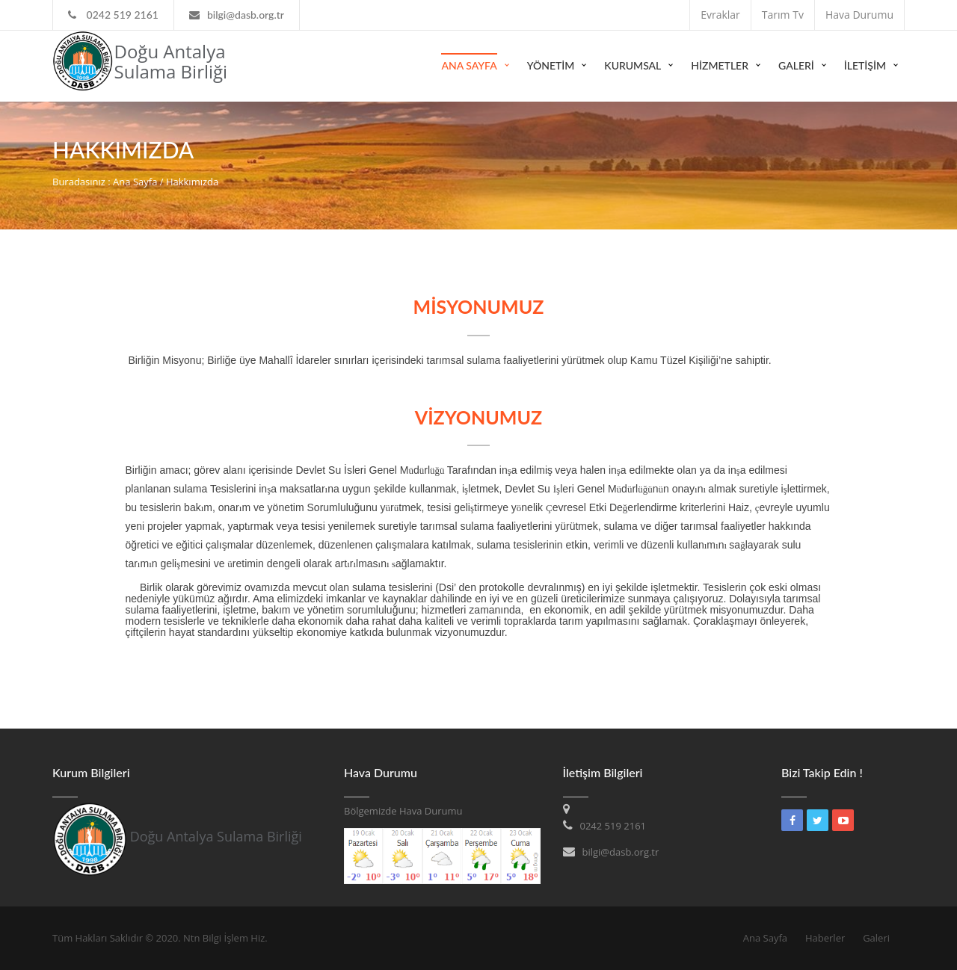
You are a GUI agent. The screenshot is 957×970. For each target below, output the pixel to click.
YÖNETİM (551, 65)
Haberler (825, 938)
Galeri (876, 938)
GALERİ (796, 65)
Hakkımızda (192, 181)
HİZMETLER (719, 65)
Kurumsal (632, 65)
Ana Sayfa (468, 65)
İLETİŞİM (865, 65)
